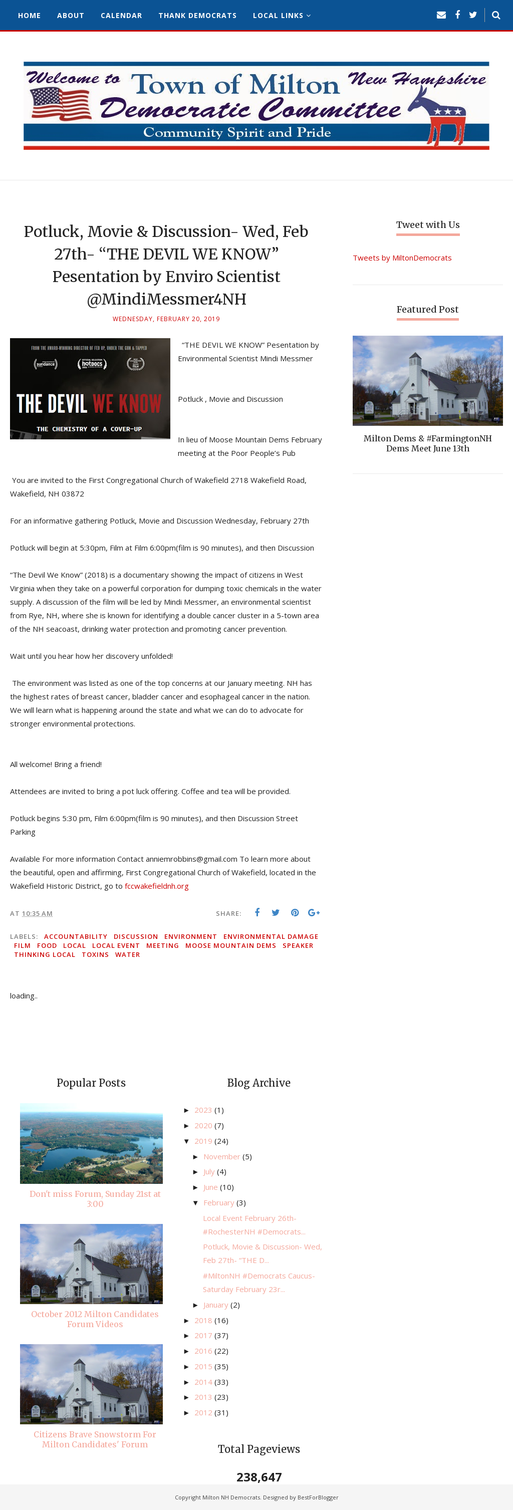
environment (190, 936)
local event (116, 945)
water (127, 954)
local (74, 945)
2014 (204, 1382)
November (222, 1156)
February (219, 1202)
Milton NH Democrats (231, 1497)
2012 (204, 1412)
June (211, 1187)
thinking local (45, 954)
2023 (204, 1110)
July (210, 1171)
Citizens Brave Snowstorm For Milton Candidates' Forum (95, 1439)
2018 (204, 1320)
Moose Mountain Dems (231, 945)
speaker (298, 945)
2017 (204, 1335)
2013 (204, 1397)
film (22, 945)
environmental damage (271, 936)
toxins (95, 954)
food (47, 945)
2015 (204, 1366)
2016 (204, 1351)
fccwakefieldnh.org (157, 886)
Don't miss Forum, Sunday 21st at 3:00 (95, 1199)
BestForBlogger (318, 1497)
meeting (162, 945)
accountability (76, 936)
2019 (204, 1141)
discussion (136, 936)
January (216, 1305)
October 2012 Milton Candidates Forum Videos (95, 1319)
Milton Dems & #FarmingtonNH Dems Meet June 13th (428, 443)
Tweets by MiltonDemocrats (402, 258)
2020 (204, 1125)
